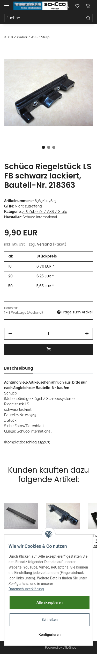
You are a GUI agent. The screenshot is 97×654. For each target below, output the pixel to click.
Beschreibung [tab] (18, 368)
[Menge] (48, 333)
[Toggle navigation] (6, 3)
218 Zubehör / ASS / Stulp (44, 212)
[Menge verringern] (10, 333)
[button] (67, 6)
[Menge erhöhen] (87, 333)
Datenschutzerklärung (26, 589)
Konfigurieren (50, 635)
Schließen (49, 619)
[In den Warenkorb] (48, 349)
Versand (45, 244)
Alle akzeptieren (49, 602)
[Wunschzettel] (77, 6)
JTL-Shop (69, 647)
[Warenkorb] (88, 6)
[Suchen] (44, 18)
